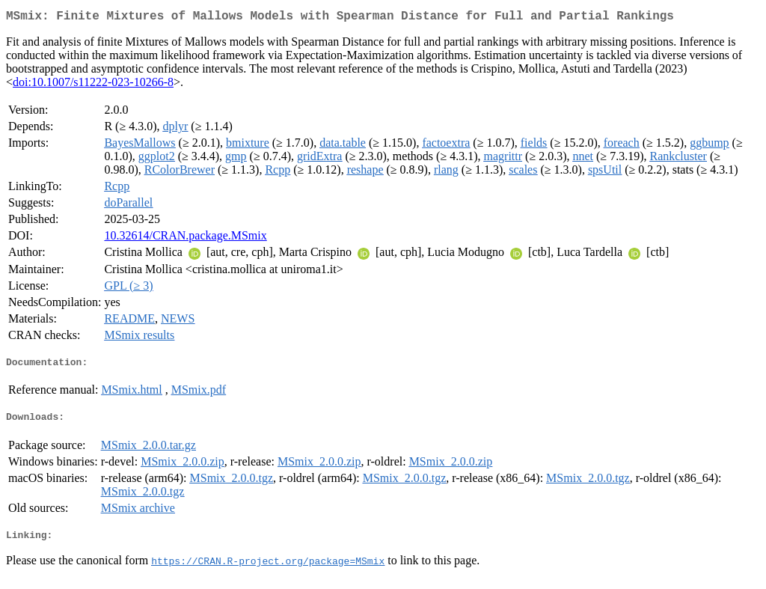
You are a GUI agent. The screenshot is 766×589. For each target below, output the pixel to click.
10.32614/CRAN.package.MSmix (185, 238)
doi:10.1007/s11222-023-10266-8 (93, 85)
